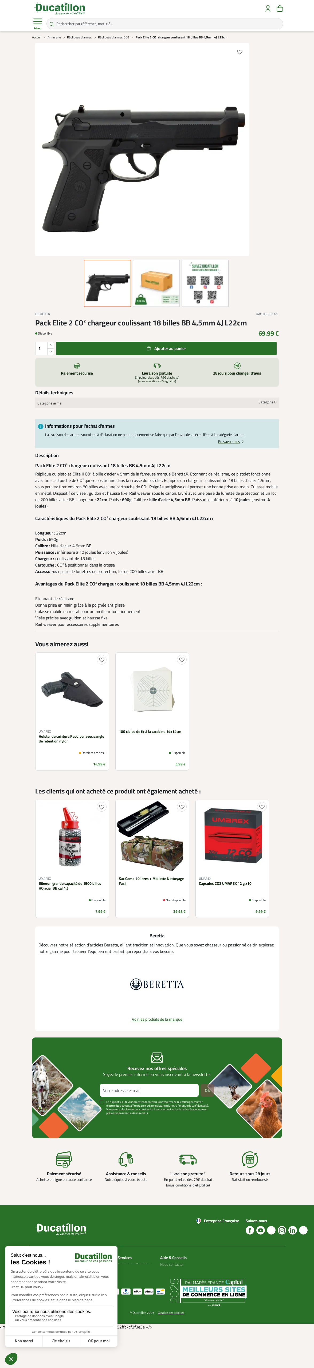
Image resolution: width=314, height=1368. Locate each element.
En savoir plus (229, 441)
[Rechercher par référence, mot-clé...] (164, 23)
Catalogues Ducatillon (134, 1264)
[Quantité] (44, 348)
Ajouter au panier (170, 348)
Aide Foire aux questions (171, 1287)
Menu (37, 24)
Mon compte (127, 1270)
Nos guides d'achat (175, 1277)
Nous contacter (172, 1264)
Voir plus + (50, 1121)
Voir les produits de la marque (157, 1019)
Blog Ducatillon (171, 1270)
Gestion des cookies (171, 1350)
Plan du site (126, 1277)
